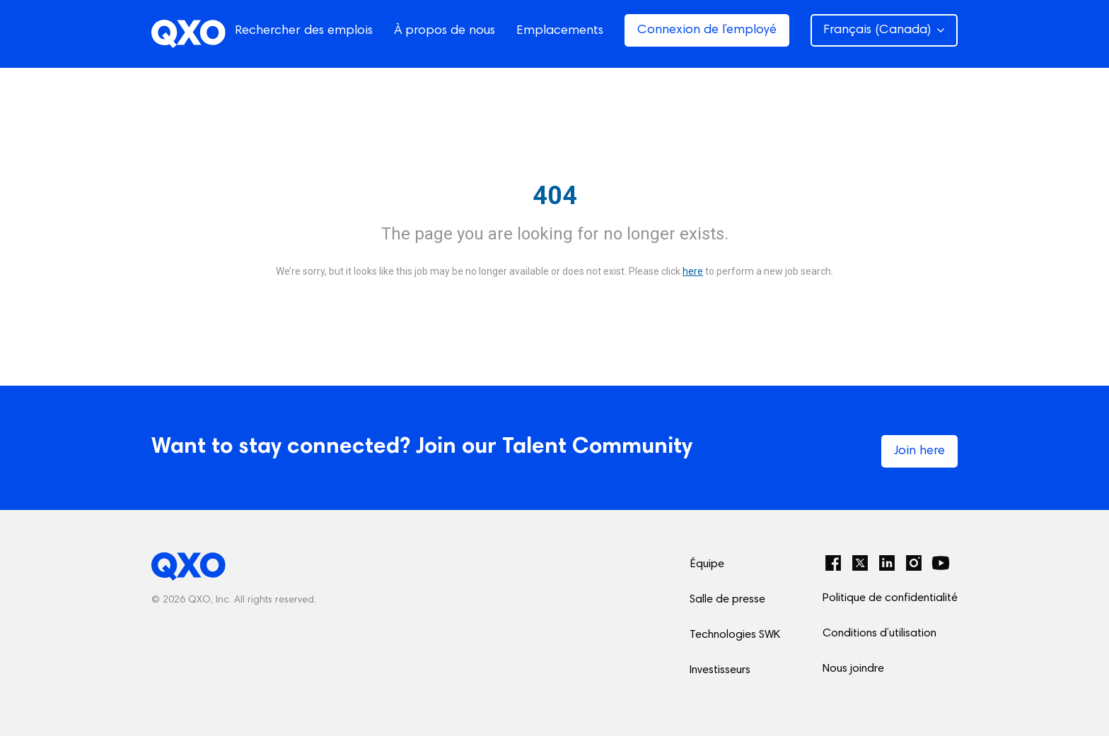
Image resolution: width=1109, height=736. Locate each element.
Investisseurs (720, 670)
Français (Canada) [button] (884, 30)
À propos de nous (444, 31)
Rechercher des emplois (304, 31)
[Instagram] (913, 563)
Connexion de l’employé (707, 30)
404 (555, 195)
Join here (919, 451)
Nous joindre (853, 669)
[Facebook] (833, 563)
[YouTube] (940, 563)
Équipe (707, 564)
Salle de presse (727, 599)
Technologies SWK (735, 635)
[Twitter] (860, 563)
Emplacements (559, 31)
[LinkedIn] (887, 563)
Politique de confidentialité (890, 598)
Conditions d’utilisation (879, 633)
